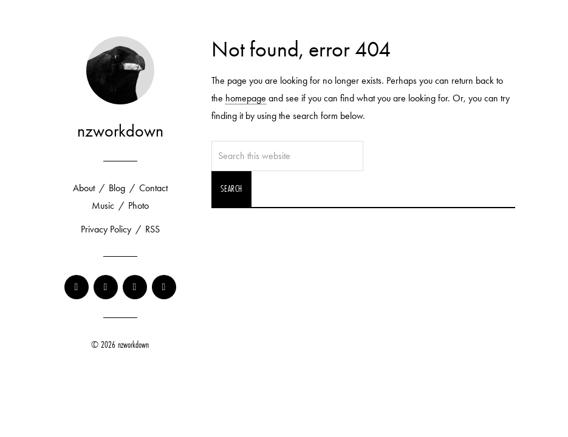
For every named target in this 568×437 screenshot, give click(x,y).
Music (103, 205)
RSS (152, 229)
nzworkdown (120, 131)
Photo (138, 205)
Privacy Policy (106, 229)
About (84, 188)
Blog (117, 188)
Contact (153, 188)
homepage (245, 98)
